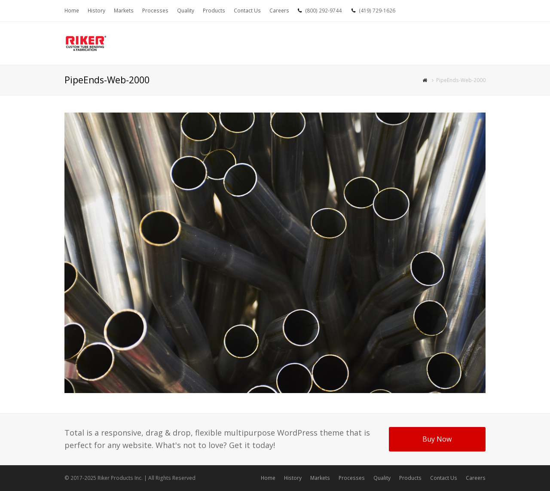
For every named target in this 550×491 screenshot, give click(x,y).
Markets (320, 478)
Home (268, 478)
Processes (352, 478)
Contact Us (443, 478)
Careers (476, 478)
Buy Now (437, 439)
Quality (382, 478)
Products (410, 478)
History (293, 478)
